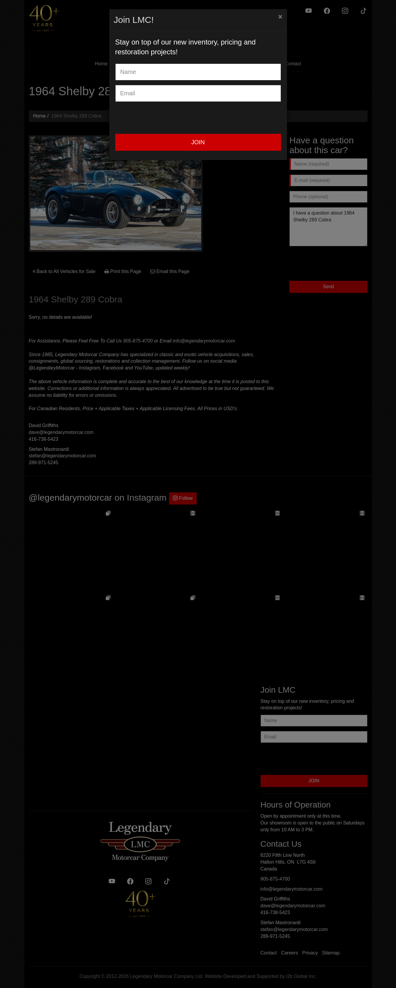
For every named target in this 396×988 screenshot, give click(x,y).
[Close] (280, 16)
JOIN (198, 142)
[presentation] (160, 117)
